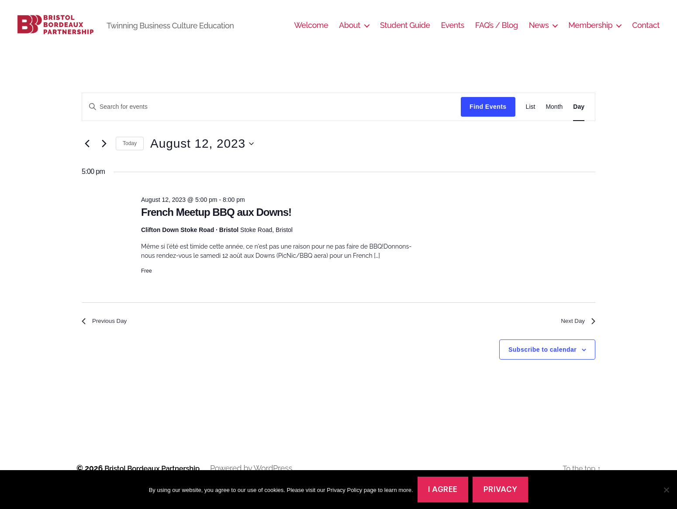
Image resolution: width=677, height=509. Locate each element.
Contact (646, 31)
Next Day (575, 335)
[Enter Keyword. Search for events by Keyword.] (271, 119)
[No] (666, 489)
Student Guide (405, 31)
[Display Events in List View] (530, 120)
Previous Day (108, 335)
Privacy (501, 489)
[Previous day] (87, 157)
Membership (590, 31)
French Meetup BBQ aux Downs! (216, 225)
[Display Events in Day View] (578, 120)
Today (130, 156)
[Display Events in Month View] (554, 120)
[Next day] (104, 157)
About (349, 31)
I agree (443, 489)
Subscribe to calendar (542, 365)
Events (452, 31)
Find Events (488, 119)
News (539, 31)
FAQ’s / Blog (496, 31)
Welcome (311, 31)
